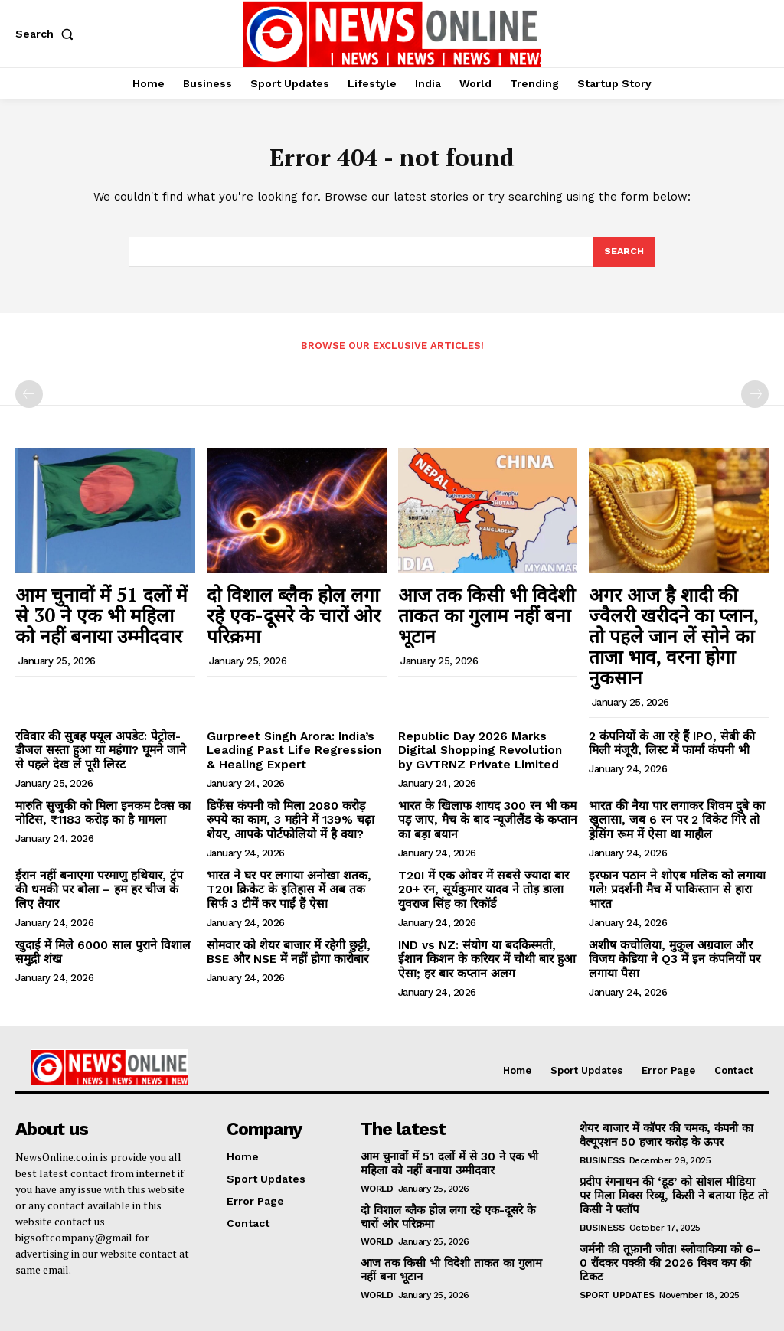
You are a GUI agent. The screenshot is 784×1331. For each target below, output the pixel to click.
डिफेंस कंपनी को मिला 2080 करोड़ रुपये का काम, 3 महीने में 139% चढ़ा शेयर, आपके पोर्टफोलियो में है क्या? (296, 779)
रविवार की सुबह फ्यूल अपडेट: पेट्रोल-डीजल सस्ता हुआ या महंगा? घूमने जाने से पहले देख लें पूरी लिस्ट (101, 714)
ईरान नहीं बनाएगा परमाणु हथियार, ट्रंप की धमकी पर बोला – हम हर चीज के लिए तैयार (101, 838)
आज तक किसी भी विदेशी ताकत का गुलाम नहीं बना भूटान (484, 604)
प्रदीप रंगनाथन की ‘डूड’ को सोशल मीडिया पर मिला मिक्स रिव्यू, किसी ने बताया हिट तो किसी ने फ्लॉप (671, 1142)
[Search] (623, 256)
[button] (47, 34)
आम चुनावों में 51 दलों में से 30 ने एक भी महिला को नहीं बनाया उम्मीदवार (104, 612)
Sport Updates (617, 1223)
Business (602, 1107)
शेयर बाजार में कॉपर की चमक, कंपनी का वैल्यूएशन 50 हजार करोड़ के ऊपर (661, 1083)
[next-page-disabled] (755, 399)
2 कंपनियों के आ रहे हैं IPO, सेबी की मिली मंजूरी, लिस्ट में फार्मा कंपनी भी (674, 707)
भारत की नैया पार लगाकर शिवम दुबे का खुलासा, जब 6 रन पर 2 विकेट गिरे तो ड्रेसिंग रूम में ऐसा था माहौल (676, 779)
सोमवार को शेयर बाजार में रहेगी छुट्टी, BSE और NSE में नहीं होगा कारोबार (292, 903)
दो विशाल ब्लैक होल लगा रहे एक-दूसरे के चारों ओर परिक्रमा (287, 604)
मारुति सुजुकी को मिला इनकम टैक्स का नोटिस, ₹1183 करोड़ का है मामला (93, 772)
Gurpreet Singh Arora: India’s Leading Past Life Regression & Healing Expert (292, 714)
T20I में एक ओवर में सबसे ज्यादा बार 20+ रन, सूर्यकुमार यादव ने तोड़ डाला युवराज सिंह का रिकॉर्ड (485, 845)
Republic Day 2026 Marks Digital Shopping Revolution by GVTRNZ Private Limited (487, 714)
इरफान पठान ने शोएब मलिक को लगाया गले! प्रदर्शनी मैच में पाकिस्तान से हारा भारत (677, 838)
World (377, 1134)
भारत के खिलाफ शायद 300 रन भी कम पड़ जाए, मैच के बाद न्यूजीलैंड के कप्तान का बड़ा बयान (485, 779)
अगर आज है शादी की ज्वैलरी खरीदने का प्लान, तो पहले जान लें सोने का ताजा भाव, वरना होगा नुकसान (678, 620)
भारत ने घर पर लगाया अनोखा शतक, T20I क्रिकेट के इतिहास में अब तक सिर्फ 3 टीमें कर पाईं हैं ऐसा (296, 845)
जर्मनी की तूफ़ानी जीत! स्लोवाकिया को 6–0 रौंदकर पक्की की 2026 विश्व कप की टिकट (669, 1199)
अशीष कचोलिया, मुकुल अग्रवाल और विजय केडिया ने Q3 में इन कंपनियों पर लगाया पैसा (676, 903)
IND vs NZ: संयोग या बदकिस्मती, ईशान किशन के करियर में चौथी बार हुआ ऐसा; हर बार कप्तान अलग (483, 910)
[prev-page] (29, 399)
